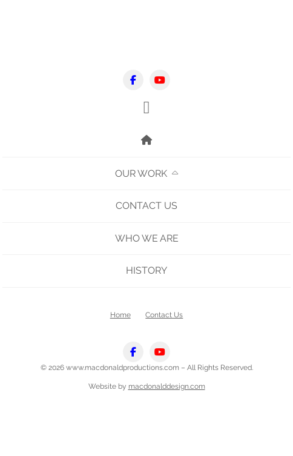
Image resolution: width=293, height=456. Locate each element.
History (146, 270)
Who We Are (147, 238)
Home (120, 314)
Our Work (141, 173)
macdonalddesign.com (166, 386)
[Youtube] (160, 80)
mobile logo (146, 38)
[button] (146, 107)
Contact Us (146, 205)
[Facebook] (133, 80)
